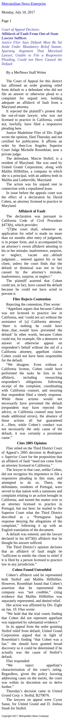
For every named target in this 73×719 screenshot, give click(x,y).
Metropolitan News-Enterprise (24, 4)
